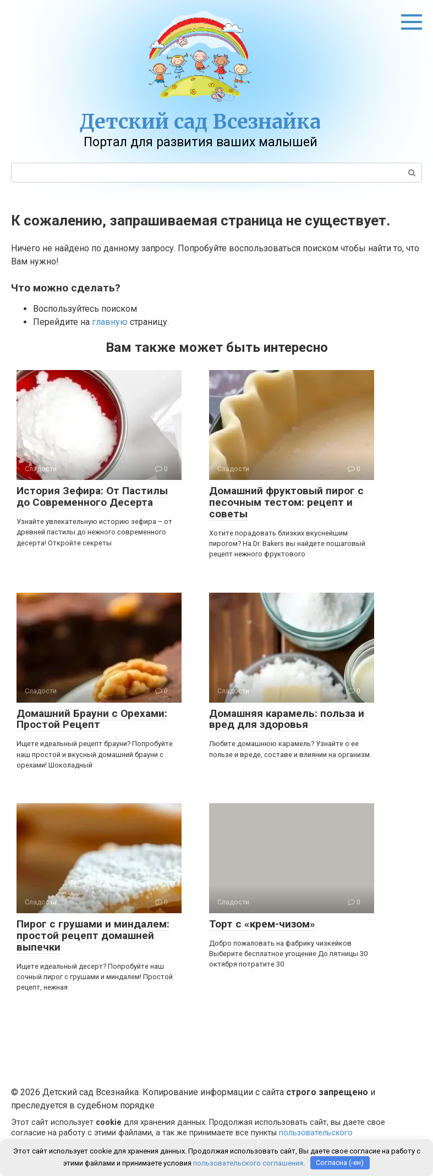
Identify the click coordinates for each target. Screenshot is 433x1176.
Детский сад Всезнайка (200, 121)
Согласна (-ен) (340, 1162)
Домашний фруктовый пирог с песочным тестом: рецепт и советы (286, 502)
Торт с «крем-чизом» (262, 924)
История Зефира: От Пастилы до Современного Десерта (92, 496)
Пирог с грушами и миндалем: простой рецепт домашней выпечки (93, 935)
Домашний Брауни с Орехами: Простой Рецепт (92, 719)
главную (110, 322)
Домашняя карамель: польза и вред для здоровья (286, 719)
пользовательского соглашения (248, 1162)
